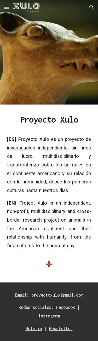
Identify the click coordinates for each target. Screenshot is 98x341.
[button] (6, 7)
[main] (49, 193)
